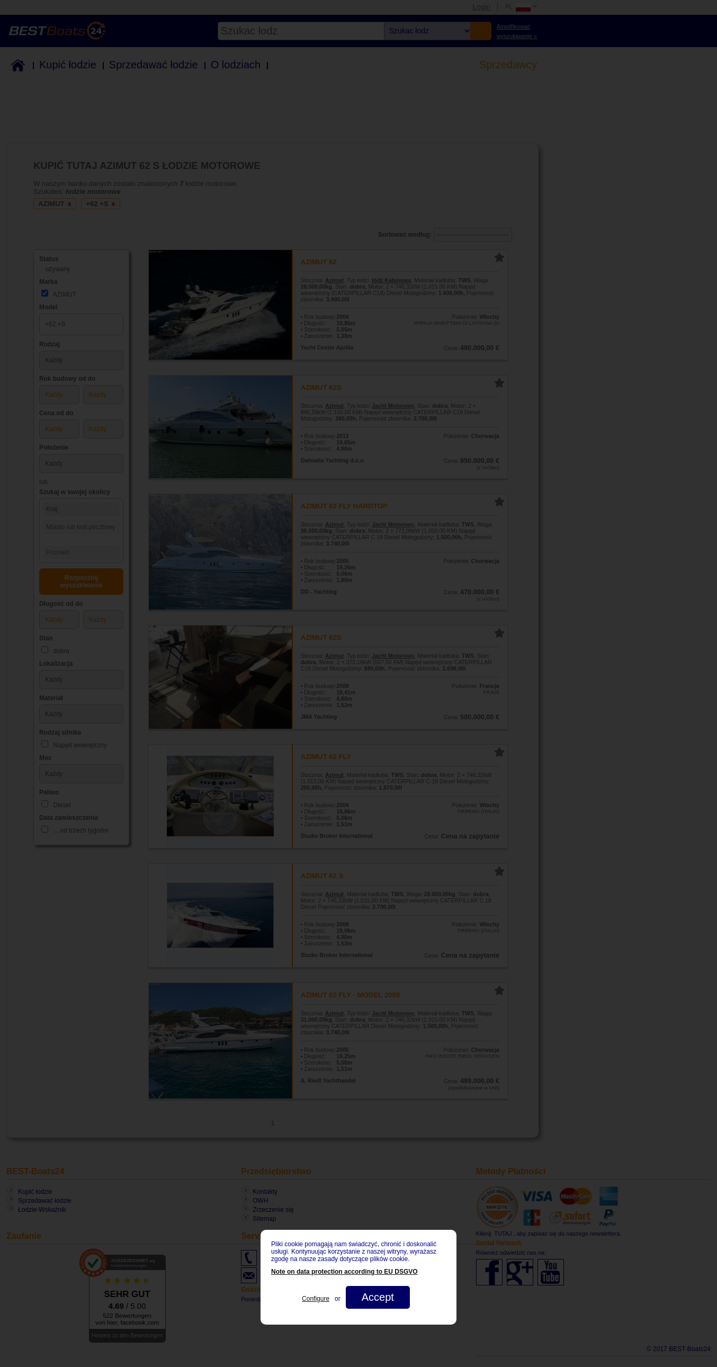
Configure (315, 1298)
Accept (378, 1297)
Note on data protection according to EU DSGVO (344, 1271)
